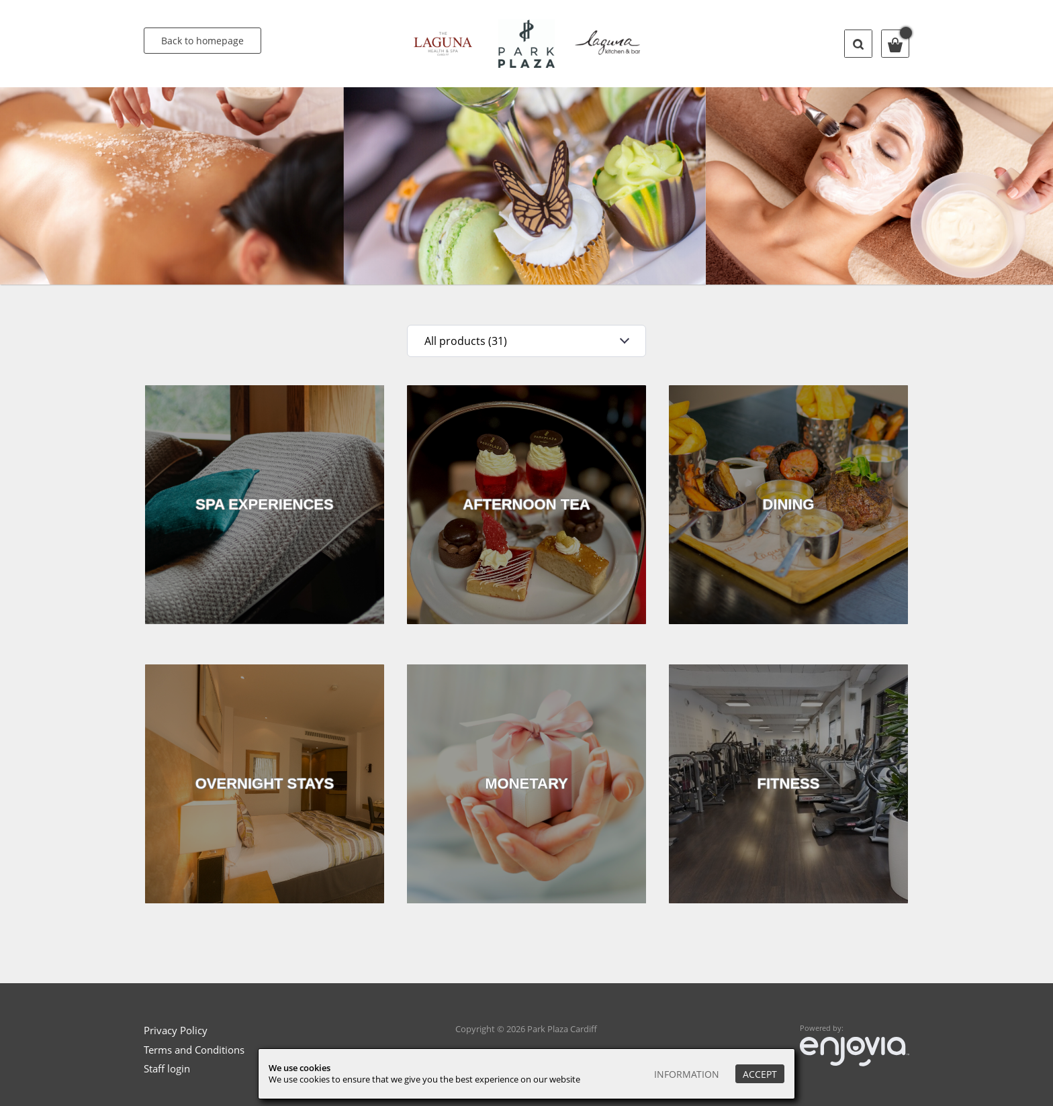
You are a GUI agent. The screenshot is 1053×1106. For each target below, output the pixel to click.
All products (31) (465, 341)
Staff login (167, 1068)
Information (686, 1074)
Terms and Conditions (194, 1049)
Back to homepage (202, 40)
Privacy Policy (176, 1030)
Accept (760, 1074)
